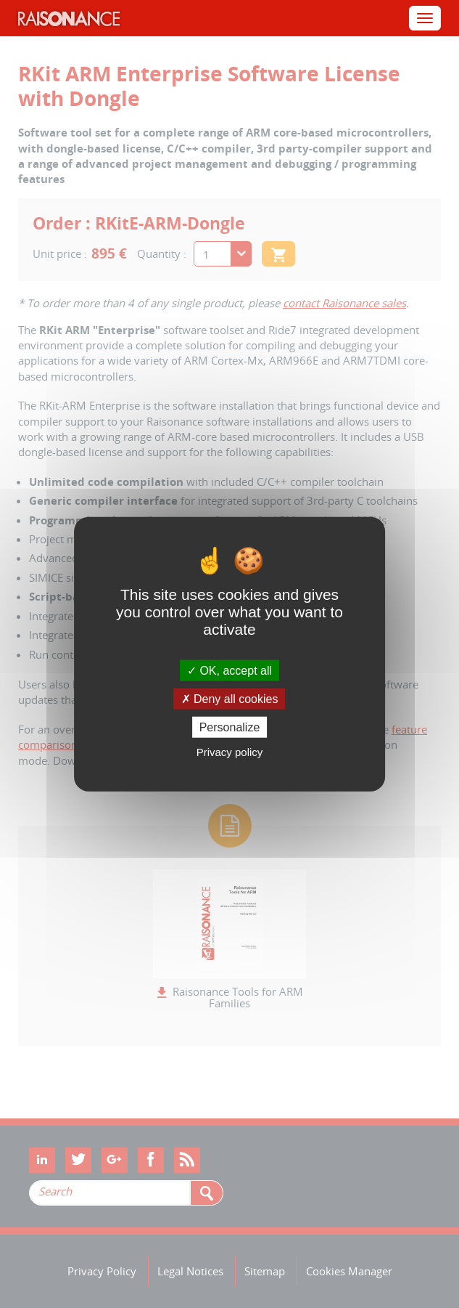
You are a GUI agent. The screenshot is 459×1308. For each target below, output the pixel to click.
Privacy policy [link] (230, 752)
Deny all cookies (229, 698)
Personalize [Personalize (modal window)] (229, 727)
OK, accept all (229, 670)
